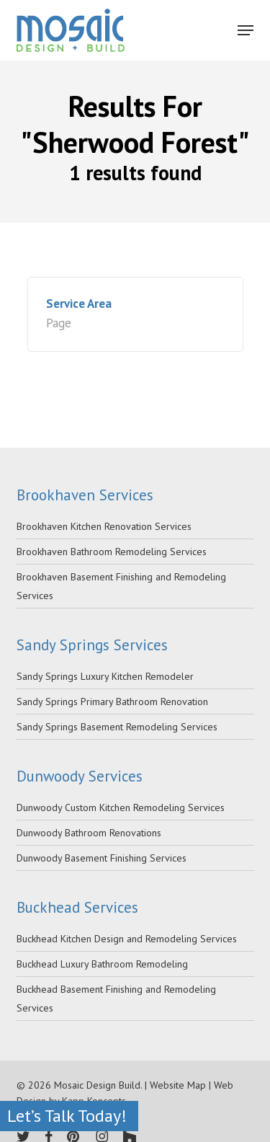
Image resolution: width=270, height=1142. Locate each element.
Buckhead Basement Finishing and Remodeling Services (116, 998)
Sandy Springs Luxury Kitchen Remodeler (105, 676)
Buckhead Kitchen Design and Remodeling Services (127, 938)
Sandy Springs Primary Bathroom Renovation (112, 701)
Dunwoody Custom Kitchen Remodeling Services (121, 807)
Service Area (79, 303)
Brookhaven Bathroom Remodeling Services (112, 551)
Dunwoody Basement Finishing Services (101, 857)
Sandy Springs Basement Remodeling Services (117, 726)
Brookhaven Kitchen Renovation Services (104, 526)
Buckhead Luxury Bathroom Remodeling (102, 963)
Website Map (178, 1085)
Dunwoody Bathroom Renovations (89, 832)
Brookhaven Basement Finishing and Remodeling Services (121, 586)
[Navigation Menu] (245, 30)
